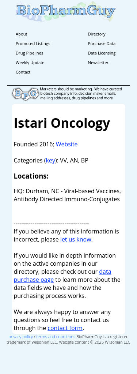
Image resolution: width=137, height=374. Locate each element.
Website (67, 144)
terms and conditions (56, 336)
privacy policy (20, 336)
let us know (75, 239)
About (21, 34)
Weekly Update (30, 62)
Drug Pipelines (29, 53)
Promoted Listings (33, 43)
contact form (65, 328)
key (50, 160)
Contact (23, 72)
